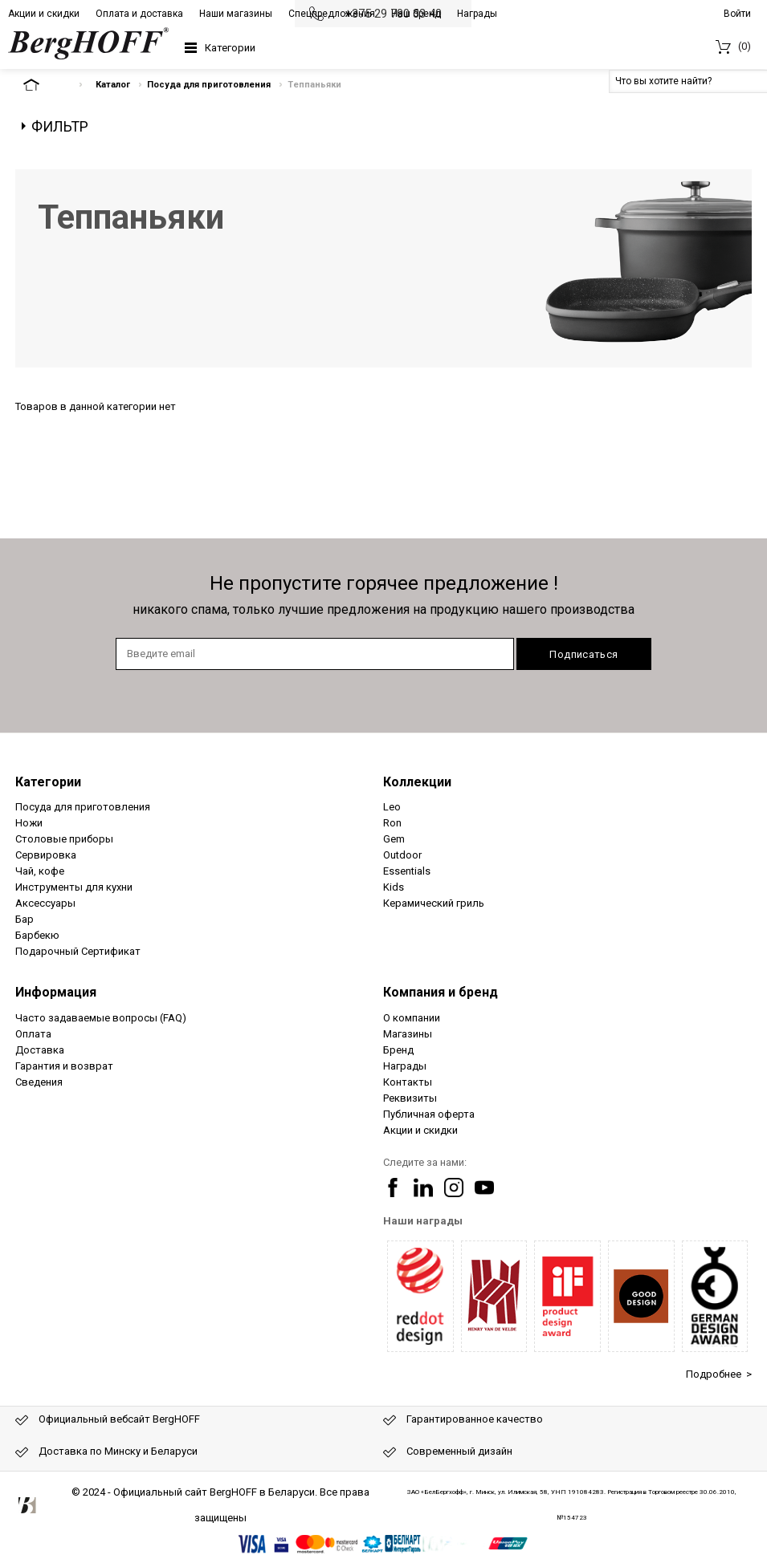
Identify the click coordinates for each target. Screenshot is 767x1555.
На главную (45, 84)
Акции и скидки (44, 13)
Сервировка (45, 855)
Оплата (33, 1034)
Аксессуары (45, 903)
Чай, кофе (39, 871)
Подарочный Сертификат (78, 951)
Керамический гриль (433, 903)
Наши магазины (235, 13)
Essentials (406, 871)
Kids (393, 887)
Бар (24, 919)
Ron (392, 823)
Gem (394, 839)
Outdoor (402, 855)
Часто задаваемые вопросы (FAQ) (100, 1018)
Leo (392, 807)
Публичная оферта (429, 1114)
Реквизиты (410, 1098)
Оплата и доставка (139, 13)
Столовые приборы (64, 839)
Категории (230, 48)
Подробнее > (719, 1374)
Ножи (29, 823)
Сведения (39, 1082)
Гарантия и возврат (64, 1066)
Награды (477, 13)
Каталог (113, 84)
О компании (411, 1018)
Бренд (398, 1050)
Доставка (39, 1050)
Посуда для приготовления (209, 84)
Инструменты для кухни (74, 887)
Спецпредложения (331, 13)
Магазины (407, 1034)
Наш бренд (416, 13)
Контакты (407, 1082)
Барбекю (37, 935)
